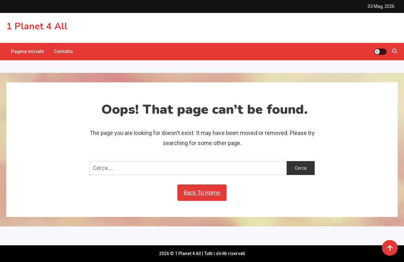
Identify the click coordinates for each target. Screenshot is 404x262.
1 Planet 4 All (37, 26)
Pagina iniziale (27, 51)
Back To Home (202, 192)
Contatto (63, 51)
